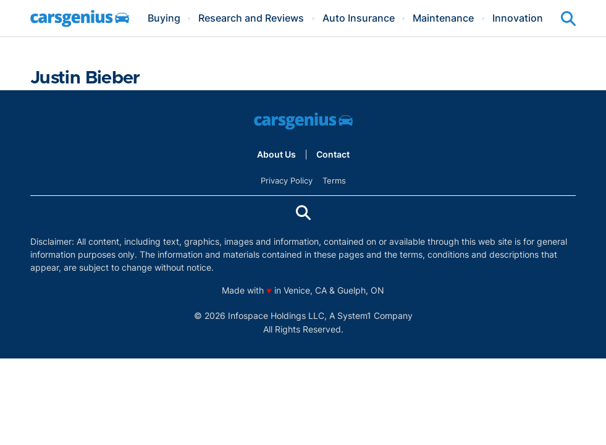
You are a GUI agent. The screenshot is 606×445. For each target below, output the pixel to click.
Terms (334, 180)
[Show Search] (568, 18)
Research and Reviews (251, 18)
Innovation (517, 18)
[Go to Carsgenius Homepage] (79, 18)
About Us (276, 154)
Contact (333, 154)
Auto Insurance (358, 18)
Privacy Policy (287, 180)
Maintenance (443, 18)
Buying (164, 18)
